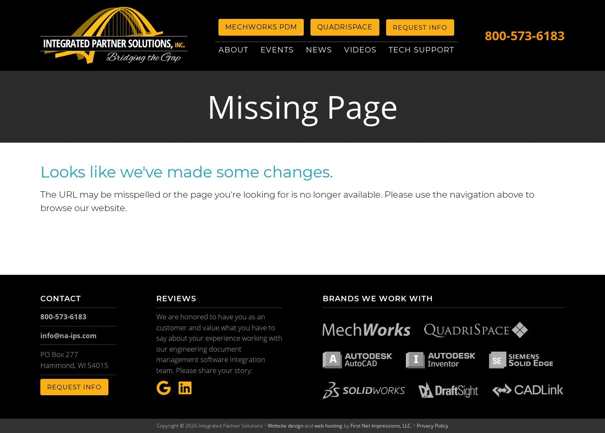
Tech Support (421, 50)
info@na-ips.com (68, 335)
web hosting (328, 425)
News (319, 50)
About (233, 50)
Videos (360, 50)
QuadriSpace (345, 27)
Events (277, 50)
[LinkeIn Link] (185, 388)
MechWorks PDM (261, 27)
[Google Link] (163, 388)
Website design (285, 425)
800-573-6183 (525, 35)
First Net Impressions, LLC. (381, 425)
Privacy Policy (432, 425)
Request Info (420, 27)
